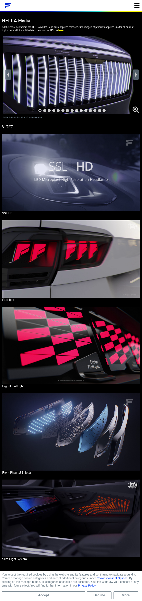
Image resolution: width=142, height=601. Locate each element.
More (126, 595)
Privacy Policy (86, 585)
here (60, 30)
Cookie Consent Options (112, 578)
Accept (43, 595)
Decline (99, 595)
